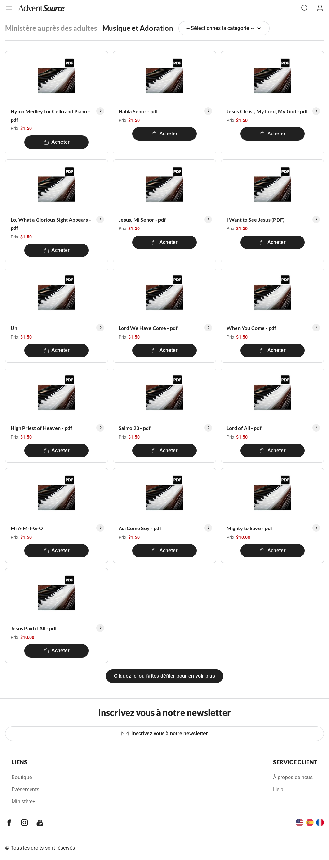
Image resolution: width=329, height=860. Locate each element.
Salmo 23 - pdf (135, 428)
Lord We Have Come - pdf (148, 328)
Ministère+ (23, 801)
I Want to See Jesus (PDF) (256, 220)
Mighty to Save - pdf (249, 528)
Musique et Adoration (137, 28)
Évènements (25, 790)
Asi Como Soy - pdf (140, 528)
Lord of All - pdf (244, 428)
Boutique (22, 777)
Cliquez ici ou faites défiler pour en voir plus (164, 676)
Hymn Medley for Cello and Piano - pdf (50, 115)
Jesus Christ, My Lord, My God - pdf (267, 111)
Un (14, 328)
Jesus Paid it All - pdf (34, 628)
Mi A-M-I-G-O (27, 528)
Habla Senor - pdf (138, 111)
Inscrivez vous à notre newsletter (164, 733)
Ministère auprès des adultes (51, 28)
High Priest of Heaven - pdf (41, 428)
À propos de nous (293, 777)
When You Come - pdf (251, 328)
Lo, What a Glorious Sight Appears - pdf (51, 224)
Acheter (57, 142)
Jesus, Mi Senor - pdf (142, 220)
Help (278, 790)
